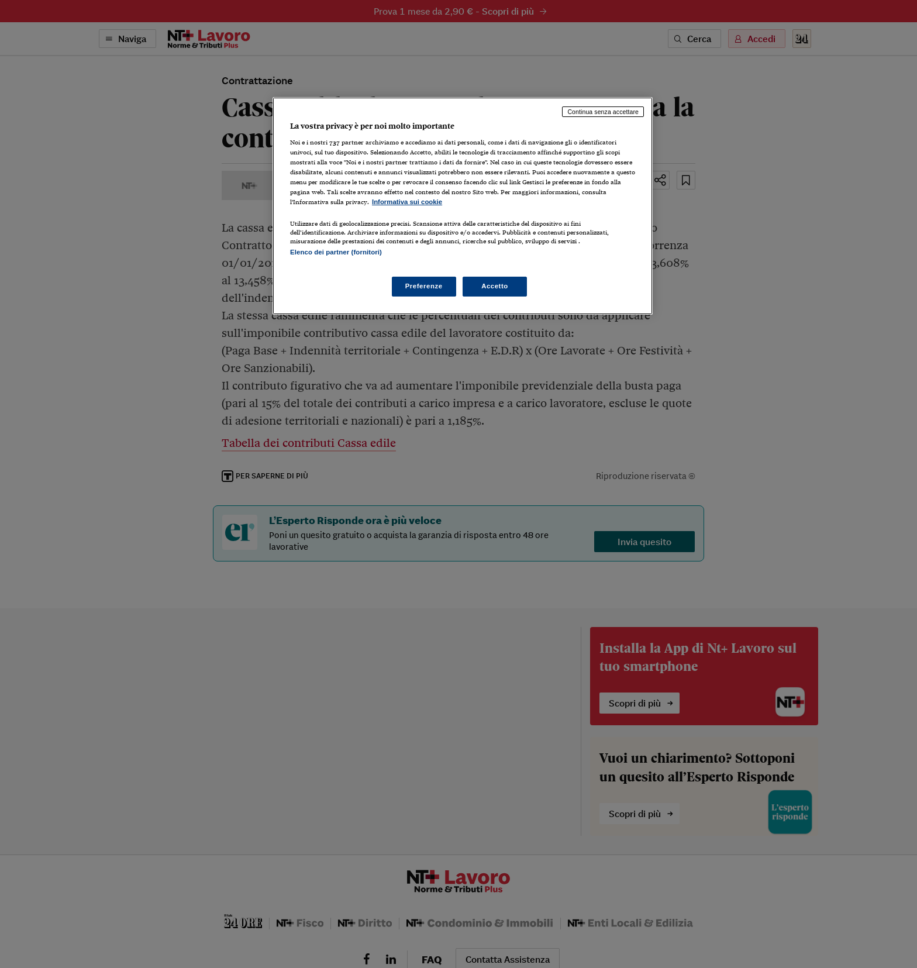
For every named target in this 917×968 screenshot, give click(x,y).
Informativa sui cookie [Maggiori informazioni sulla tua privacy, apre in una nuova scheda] (407, 201)
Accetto (494, 286)
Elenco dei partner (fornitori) (336, 252)
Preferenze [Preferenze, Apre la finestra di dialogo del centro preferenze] (424, 286)
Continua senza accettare (603, 111)
